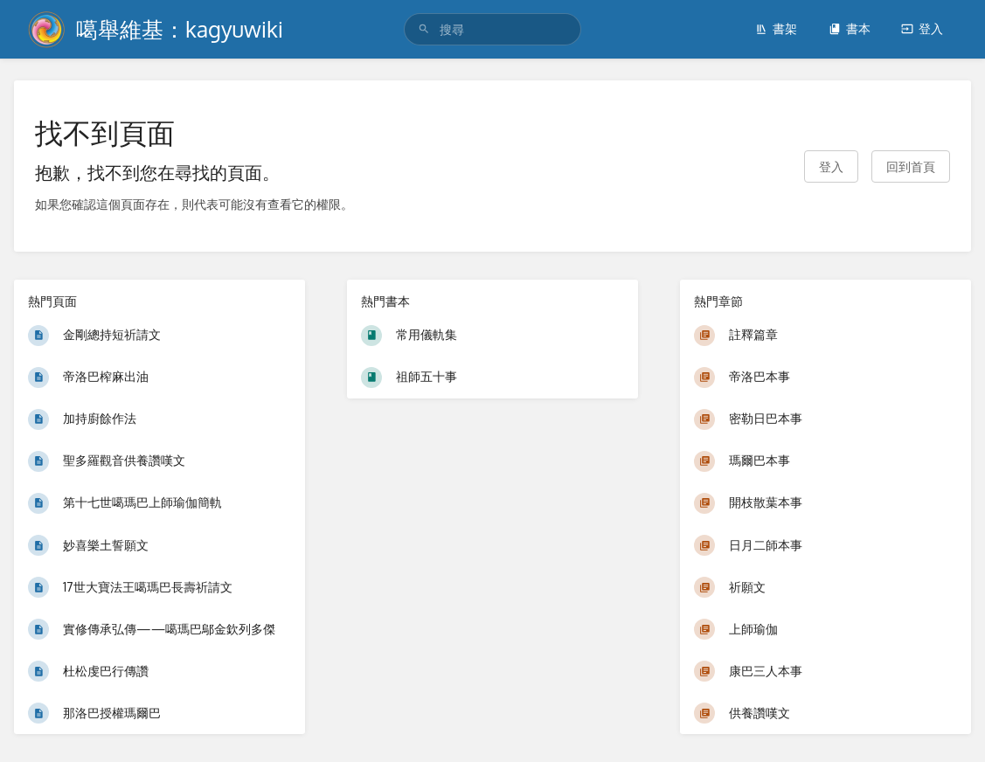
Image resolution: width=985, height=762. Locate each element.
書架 (776, 28)
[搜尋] (424, 29)
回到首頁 (910, 166)
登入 (922, 28)
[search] (492, 29)
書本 (850, 28)
